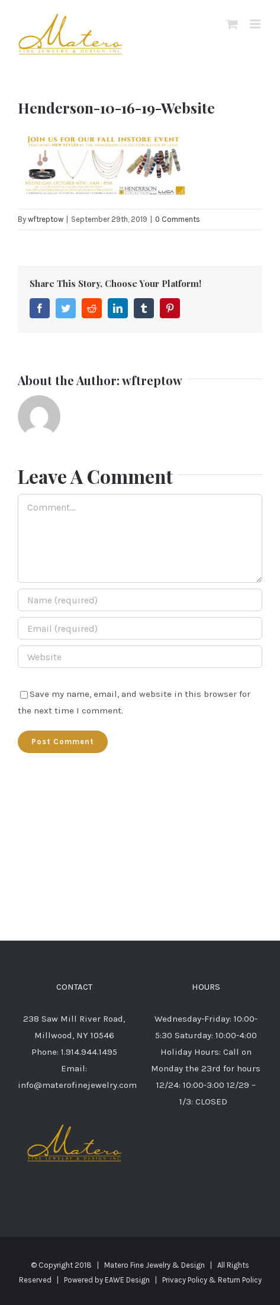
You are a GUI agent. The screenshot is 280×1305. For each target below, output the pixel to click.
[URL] (140, 656)
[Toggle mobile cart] (232, 24)
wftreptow (45, 219)
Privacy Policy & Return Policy (212, 1279)
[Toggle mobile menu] (256, 24)
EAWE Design (127, 1279)
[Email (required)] (140, 628)
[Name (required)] (140, 600)
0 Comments (177, 219)
